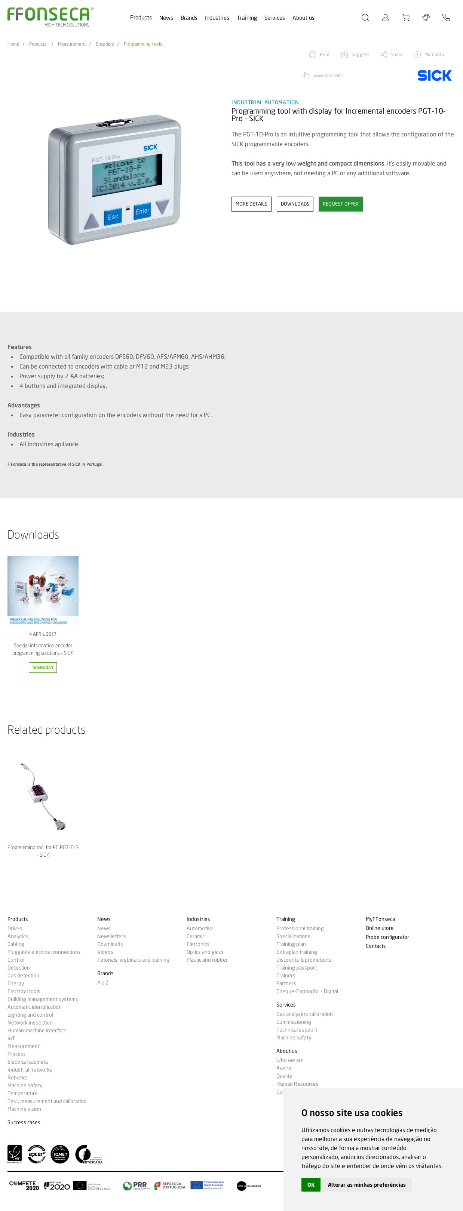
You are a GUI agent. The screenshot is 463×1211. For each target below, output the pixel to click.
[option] (114, 180)
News (166, 18)
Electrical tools (23, 991)
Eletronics (198, 944)
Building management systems (42, 999)
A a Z (102, 983)
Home (13, 44)
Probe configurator (387, 937)
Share (397, 54)
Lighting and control (30, 1015)
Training (247, 18)
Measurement (72, 44)
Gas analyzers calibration (304, 1014)
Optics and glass (205, 952)
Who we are (290, 1060)
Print (325, 54)
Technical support (296, 1030)
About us (303, 18)
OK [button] (311, 1184)
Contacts (376, 946)
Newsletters (111, 936)
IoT (11, 1038)
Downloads (110, 944)
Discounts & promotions (303, 960)
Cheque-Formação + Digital (307, 991)
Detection (18, 968)
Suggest (360, 54)
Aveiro (283, 1068)
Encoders (105, 44)
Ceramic (196, 936)
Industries (217, 18)
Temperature (22, 1093)
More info (434, 54)
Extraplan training (296, 952)
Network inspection (30, 1023)
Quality (284, 1076)
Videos (105, 952)
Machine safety (24, 1085)
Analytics (17, 936)
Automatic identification (34, 1007)
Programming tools (143, 44)
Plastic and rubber (207, 960)
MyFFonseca (380, 919)
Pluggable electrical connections (44, 952)
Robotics (17, 1078)
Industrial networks (29, 1070)
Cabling (15, 944)
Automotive (200, 928)
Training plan (291, 944)
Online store (380, 928)
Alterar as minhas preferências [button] (367, 1184)
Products (141, 18)
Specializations (293, 936)
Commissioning (293, 1022)
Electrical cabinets (27, 1062)
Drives (14, 928)
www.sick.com (327, 75)
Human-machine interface (37, 1030)
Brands (189, 18)
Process (16, 1054)
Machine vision (24, 1109)
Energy (15, 983)
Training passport (296, 968)
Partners (286, 983)
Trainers (285, 976)
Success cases (23, 1122)
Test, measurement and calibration (47, 1101)
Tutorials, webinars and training (133, 960)
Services (274, 18)
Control (15, 960)
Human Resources (297, 1084)
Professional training (300, 928)
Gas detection (23, 976)
